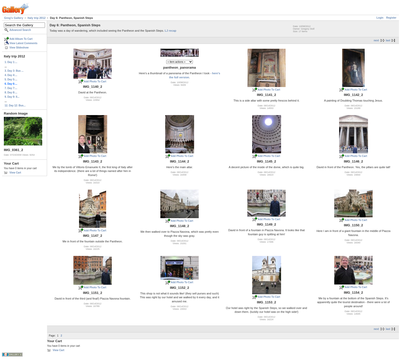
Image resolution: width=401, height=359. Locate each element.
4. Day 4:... (11, 75)
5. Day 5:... (11, 79)
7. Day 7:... (11, 88)
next (376, 40)
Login (379, 17)
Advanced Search (20, 30)
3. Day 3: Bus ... (14, 70)
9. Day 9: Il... (12, 96)
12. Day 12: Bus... (15, 105)
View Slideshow (19, 47)
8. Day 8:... (11, 92)
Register (391, 17)
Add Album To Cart (20, 39)
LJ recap (170, 30)
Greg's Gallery (13, 17)
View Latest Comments (23, 43)
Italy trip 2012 (37, 17)
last (388, 40)
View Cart (15, 172)
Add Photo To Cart (95, 81)
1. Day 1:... (11, 62)
